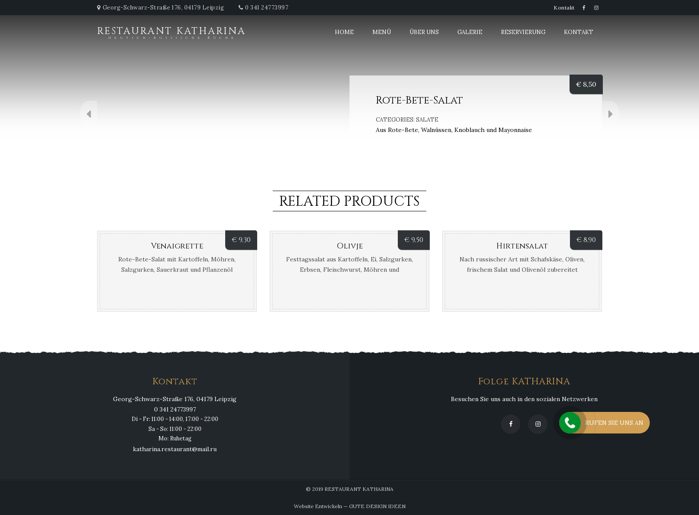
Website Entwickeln (318, 506)
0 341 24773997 (266, 7)
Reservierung (523, 32)
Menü (381, 32)
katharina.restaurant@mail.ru (175, 449)
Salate (427, 119)
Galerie (469, 32)
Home (344, 32)
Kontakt (564, 7)
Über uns (424, 32)
